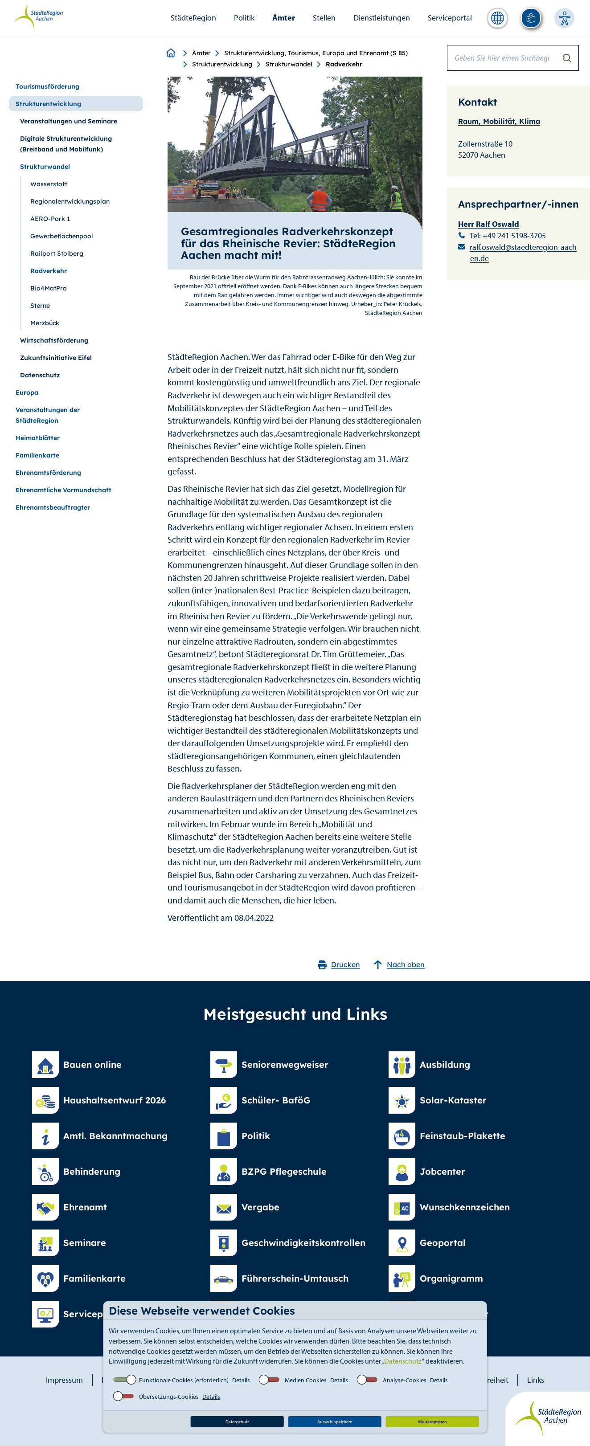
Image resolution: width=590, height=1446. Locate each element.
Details (241, 1380)
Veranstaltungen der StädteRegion (48, 415)
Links (535, 1380)
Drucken (339, 964)
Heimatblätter (38, 438)
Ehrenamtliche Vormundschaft (63, 490)
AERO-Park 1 (50, 219)
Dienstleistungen (381, 17)
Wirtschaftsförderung (54, 340)
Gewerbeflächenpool (61, 236)
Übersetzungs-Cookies (169, 1397)
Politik (244, 17)
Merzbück (44, 323)
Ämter (283, 17)
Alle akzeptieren (432, 1422)
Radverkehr (48, 271)
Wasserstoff (48, 184)
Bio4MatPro (48, 288)
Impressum (64, 1380)
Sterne (40, 306)
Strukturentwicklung (222, 64)
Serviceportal (450, 17)
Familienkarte (37, 455)
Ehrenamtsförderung (48, 473)
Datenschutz (403, 1360)
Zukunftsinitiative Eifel (56, 358)
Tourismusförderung (47, 86)
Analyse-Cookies (404, 1380)
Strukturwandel (289, 64)
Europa (27, 392)
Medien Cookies (306, 1380)
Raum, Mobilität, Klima (499, 121)
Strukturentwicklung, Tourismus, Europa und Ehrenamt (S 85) (316, 53)
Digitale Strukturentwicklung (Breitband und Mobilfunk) (66, 144)
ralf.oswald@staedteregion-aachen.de (523, 253)
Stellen (324, 17)
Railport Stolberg (56, 253)
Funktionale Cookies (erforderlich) (184, 1380)
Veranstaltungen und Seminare (68, 121)
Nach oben (399, 964)
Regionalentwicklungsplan (70, 201)
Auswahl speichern (334, 1422)
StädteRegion (193, 17)
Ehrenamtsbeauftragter (53, 507)
